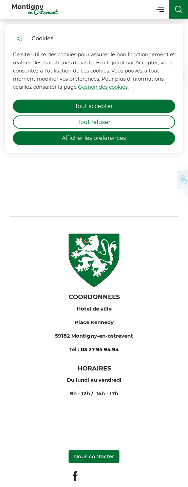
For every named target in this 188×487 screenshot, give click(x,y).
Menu (160, 9)
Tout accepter (94, 106)
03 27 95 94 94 (100, 349)
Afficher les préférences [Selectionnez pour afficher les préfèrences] (94, 138)
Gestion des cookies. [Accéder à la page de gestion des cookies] (103, 87)
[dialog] (94, 88)
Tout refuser (94, 122)
